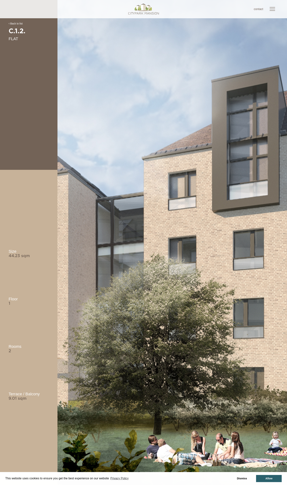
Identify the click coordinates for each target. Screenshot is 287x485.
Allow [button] (268, 478)
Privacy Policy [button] (119, 478)
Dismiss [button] (242, 478)
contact (258, 9)
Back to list (16, 23)
